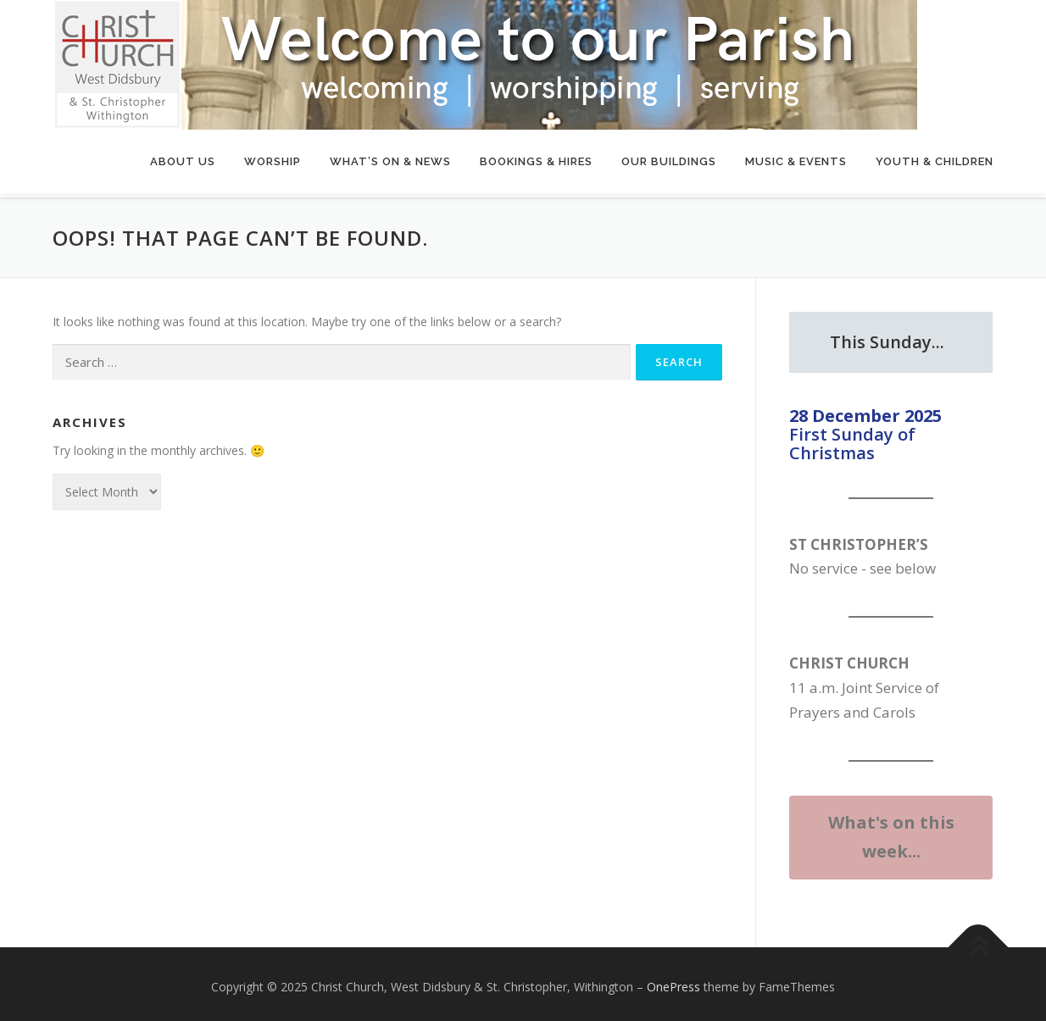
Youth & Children (934, 161)
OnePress (673, 981)
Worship (272, 161)
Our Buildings (668, 161)
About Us (182, 161)
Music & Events (796, 161)
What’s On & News (390, 161)
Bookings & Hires (536, 161)
